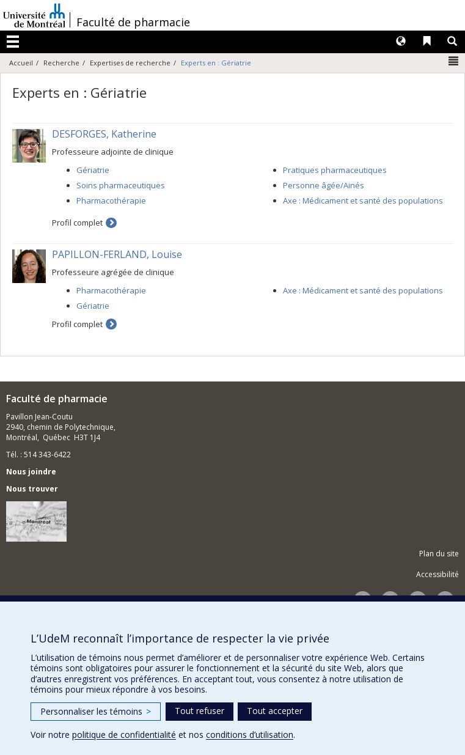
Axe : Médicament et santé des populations (363, 200)
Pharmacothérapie (111, 200)
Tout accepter (274, 710)
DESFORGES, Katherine (104, 134)
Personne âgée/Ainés (323, 185)
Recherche (61, 62)
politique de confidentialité (124, 734)
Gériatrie (92, 169)
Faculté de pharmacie (133, 22)
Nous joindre (31, 471)
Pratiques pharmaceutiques (335, 169)
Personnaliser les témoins (95, 711)
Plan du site (439, 553)
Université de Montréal (34, 15)
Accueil (21, 62)
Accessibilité (437, 574)
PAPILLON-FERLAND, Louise (117, 254)
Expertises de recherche (130, 62)
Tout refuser (199, 710)
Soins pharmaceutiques (120, 185)
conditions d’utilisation (249, 734)
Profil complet (77, 222)
